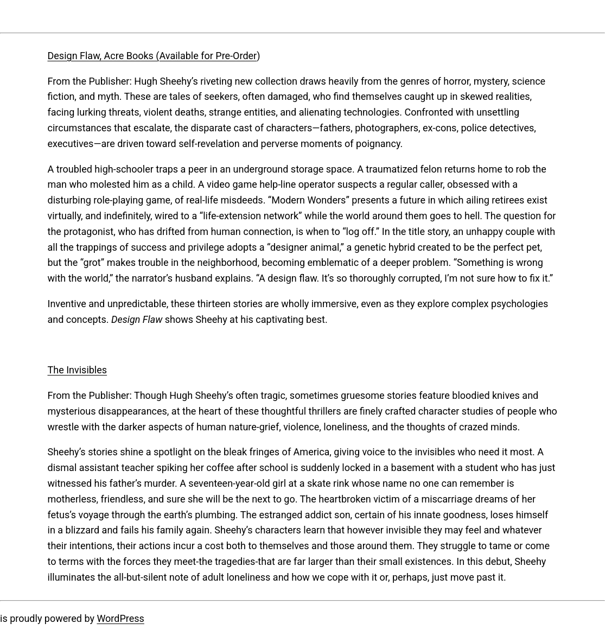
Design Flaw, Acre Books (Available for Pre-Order (152, 55)
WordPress (120, 618)
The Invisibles (77, 370)
